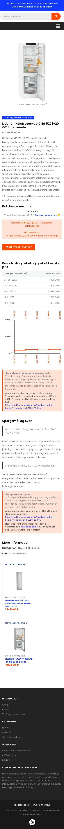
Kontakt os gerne (29, 526)
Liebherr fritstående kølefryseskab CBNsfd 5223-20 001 (18, 603)
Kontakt (6, 709)
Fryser (5, 727)
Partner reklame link (47, 215)
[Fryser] (22, 548)
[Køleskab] (34, 548)
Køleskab (7, 732)
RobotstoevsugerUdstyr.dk (16, 750)
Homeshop (32, 211)
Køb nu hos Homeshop (19, 247)
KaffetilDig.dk (9, 755)
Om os (5, 704)
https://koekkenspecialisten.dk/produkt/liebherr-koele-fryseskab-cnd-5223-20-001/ (29, 407)
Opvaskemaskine (11, 737)
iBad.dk (6, 759)
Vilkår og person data (13, 714)
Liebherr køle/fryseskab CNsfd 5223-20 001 (18, 660)
